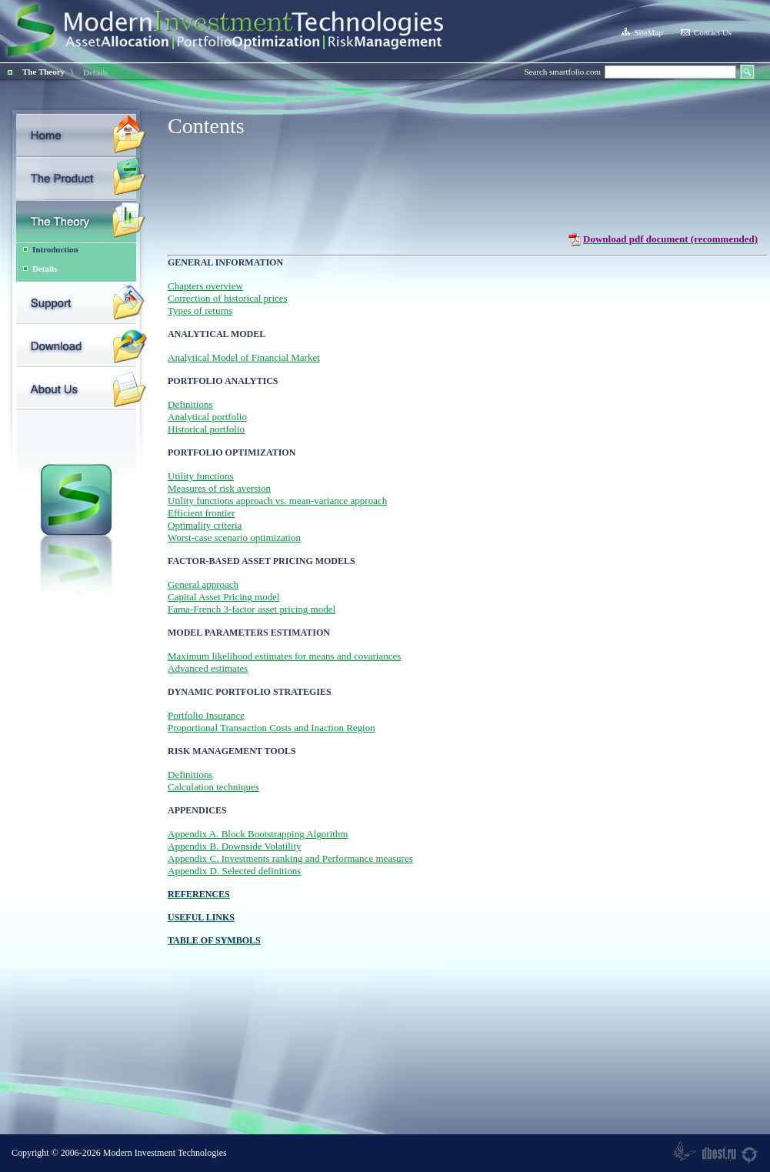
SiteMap (642, 32)
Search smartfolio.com (562, 71)
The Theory (43, 71)
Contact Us (706, 32)
